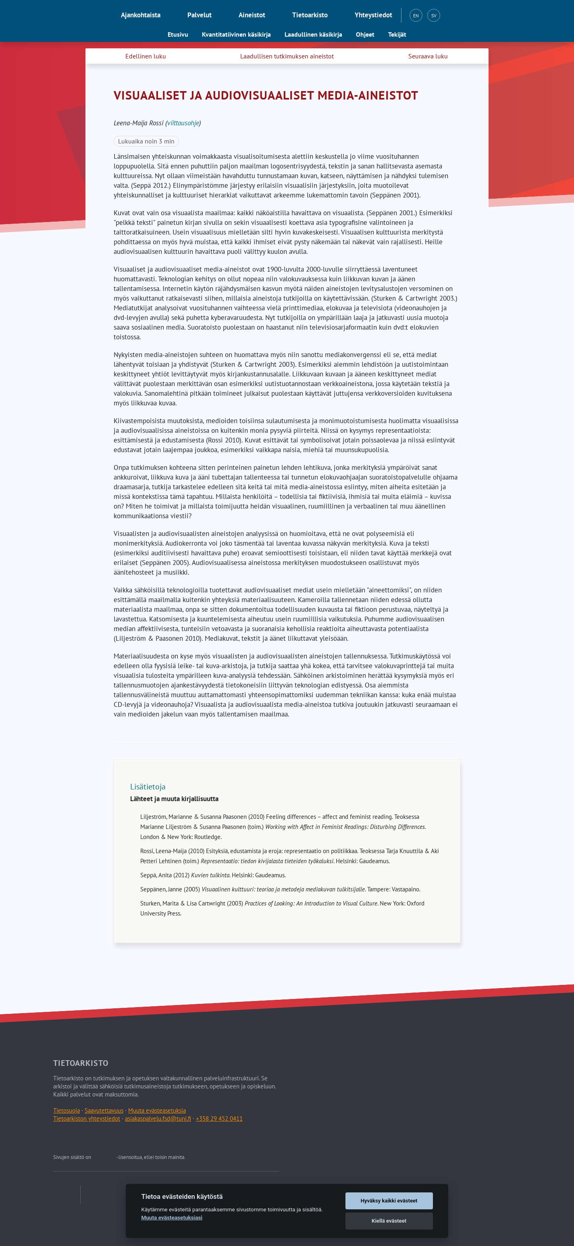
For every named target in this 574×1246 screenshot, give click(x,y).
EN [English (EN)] (416, 15)
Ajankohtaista (140, 14)
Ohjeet (365, 34)
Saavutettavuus (104, 1110)
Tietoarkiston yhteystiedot (86, 1118)
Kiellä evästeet (389, 1221)
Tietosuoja (66, 1110)
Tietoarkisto (310, 14)
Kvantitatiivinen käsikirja (236, 34)
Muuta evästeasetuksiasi (171, 1217)
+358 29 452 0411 (219, 1118)
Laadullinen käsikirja (313, 34)
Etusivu (178, 34)
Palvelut (199, 14)
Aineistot (252, 14)
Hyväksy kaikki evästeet (389, 1201)
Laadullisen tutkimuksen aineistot (287, 56)
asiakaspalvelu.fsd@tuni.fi (158, 1118)
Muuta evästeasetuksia (157, 1110)
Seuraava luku (428, 56)
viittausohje (183, 122)
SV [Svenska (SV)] (434, 15)
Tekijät (397, 34)
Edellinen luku (145, 56)
